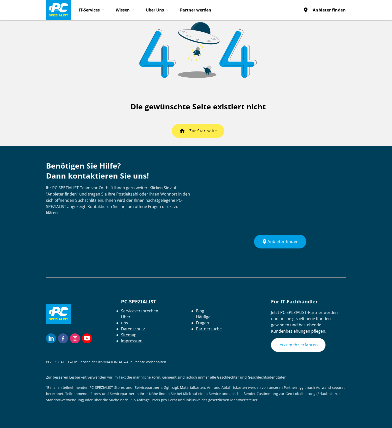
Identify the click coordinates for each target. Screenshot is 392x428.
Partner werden (195, 10)
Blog (200, 311)
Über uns (125, 320)
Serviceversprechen (139, 311)
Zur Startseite (203, 131)
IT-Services (89, 10)
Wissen (123, 10)
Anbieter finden (324, 10)
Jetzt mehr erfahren (298, 345)
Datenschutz (133, 329)
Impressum (131, 341)
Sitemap (128, 335)
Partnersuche (209, 329)
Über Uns (155, 10)
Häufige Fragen (203, 320)
